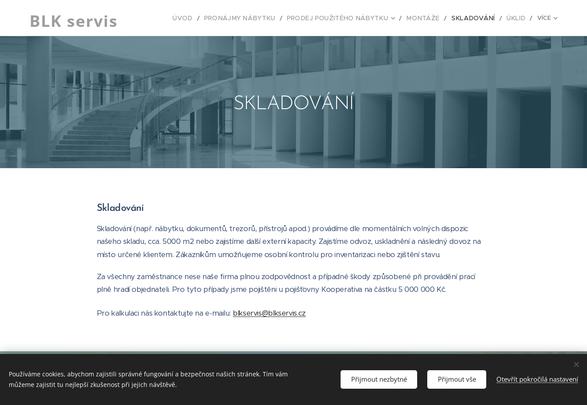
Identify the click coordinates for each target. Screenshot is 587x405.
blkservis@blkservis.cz (269, 313)
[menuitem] (171, 18)
